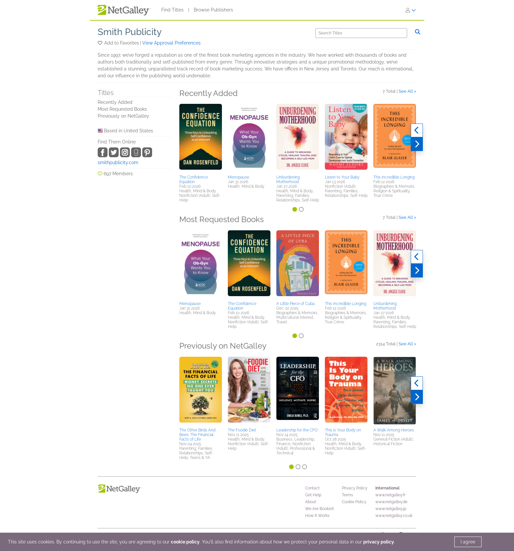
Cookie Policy (354, 502)
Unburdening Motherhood (288, 179)
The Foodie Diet (242, 430)
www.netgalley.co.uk (393, 515)
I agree (468, 541)
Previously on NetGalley (123, 116)
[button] (100, 43)
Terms (347, 495)
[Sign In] (410, 10)
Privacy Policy (354, 488)
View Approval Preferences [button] (171, 43)
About (310, 502)
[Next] (417, 144)
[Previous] (417, 130)
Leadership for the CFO (297, 430)
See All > (407, 91)
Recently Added (115, 102)
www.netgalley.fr (390, 495)
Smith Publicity (130, 32)
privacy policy (378, 541)
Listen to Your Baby (342, 177)
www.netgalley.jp (390, 508)
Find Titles (172, 9)
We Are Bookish (319, 508)
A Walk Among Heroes (393, 430)
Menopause (238, 177)
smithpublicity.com (118, 162)
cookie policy (185, 541)
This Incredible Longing (394, 177)
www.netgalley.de (391, 502)
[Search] (361, 33)
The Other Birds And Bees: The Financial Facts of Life (197, 435)
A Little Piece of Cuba (295, 303)
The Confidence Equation (193, 179)
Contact (312, 488)
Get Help (313, 495)
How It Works (317, 515)
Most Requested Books (122, 109)
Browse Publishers (213, 9)
